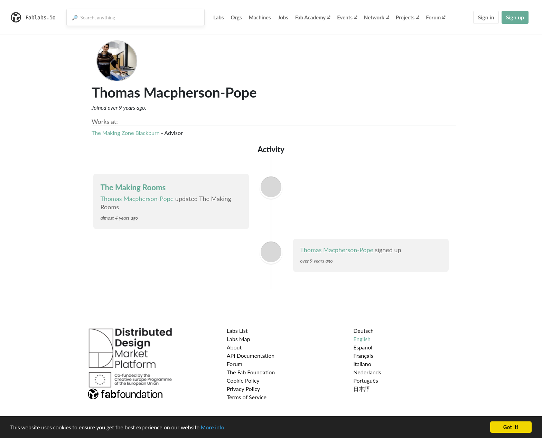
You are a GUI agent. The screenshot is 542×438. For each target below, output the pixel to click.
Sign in (486, 17)
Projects (407, 17)
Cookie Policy (243, 380)
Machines (260, 17)
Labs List (237, 330)
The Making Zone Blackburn (126, 132)
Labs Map (238, 339)
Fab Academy (312, 17)
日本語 (361, 388)
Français (363, 355)
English (362, 339)
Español (362, 347)
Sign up (515, 17)
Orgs (236, 17)
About (234, 347)
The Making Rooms (133, 187)
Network (376, 17)
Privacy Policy (243, 388)
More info (212, 428)
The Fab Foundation (251, 372)
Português (365, 380)
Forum (435, 17)
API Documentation (251, 355)
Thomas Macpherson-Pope (137, 198)
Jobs (283, 17)
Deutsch (363, 330)
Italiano (362, 364)
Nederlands (367, 372)
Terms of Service (247, 397)
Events (347, 17)
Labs (218, 17)
